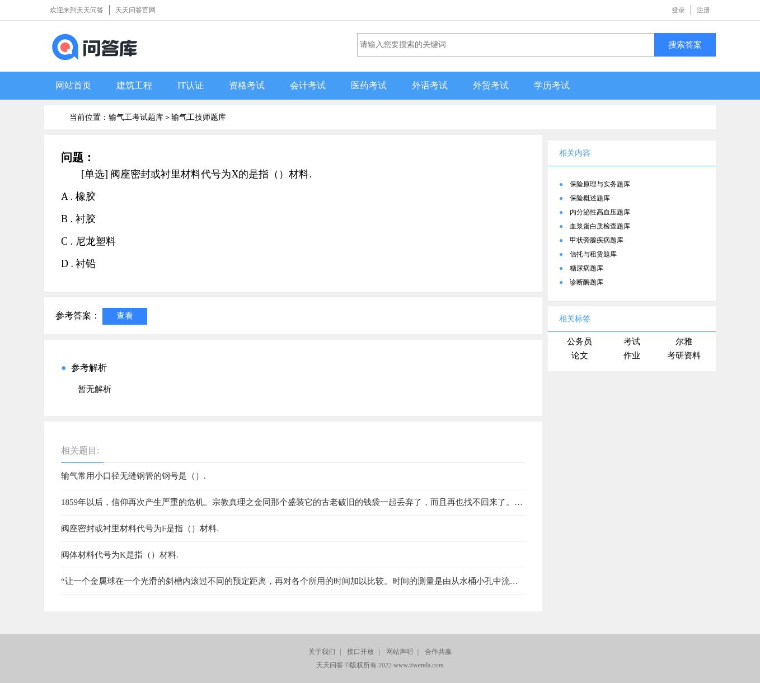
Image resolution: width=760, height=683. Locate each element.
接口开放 (360, 652)
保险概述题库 (590, 198)
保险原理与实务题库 (600, 184)
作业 (631, 355)
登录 (678, 10)
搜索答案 (685, 44)
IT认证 (190, 85)
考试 (631, 341)
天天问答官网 (135, 10)
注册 (703, 10)
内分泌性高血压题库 (600, 212)
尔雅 (683, 341)
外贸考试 (491, 85)
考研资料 (684, 355)
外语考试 (430, 85)
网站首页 (73, 85)
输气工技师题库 (198, 117)
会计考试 (308, 85)
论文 (579, 355)
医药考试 (369, 85)
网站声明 (399, 652)
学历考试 (552, 85)
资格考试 (247, 85)
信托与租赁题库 (593, 254)
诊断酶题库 (586, 282)
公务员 (579, 341)
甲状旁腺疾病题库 (596, 240)
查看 (124, 315)
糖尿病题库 (586, 268)
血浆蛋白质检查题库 (600, 226)
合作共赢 (438, 652)
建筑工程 (134, 85)
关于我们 (321, 652)
